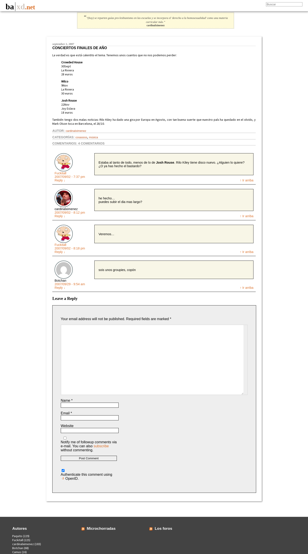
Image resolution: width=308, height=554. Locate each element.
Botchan (17, 548)
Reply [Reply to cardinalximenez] (60, 216)
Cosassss (81, 137)
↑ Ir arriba (246, 180)
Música (93, 137)
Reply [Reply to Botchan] (60, 287)
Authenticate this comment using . (86, 474)
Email (66, 413)
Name (67, 400)
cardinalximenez (76, 130)
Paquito (17, 536)
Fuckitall (60, 173)
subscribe (101, 446)
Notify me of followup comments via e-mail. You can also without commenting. (89, 444)
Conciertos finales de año (79, 48)
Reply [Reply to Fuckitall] (60, 180)
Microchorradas (101, 528)
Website (67, 426)
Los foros (163, 528)
